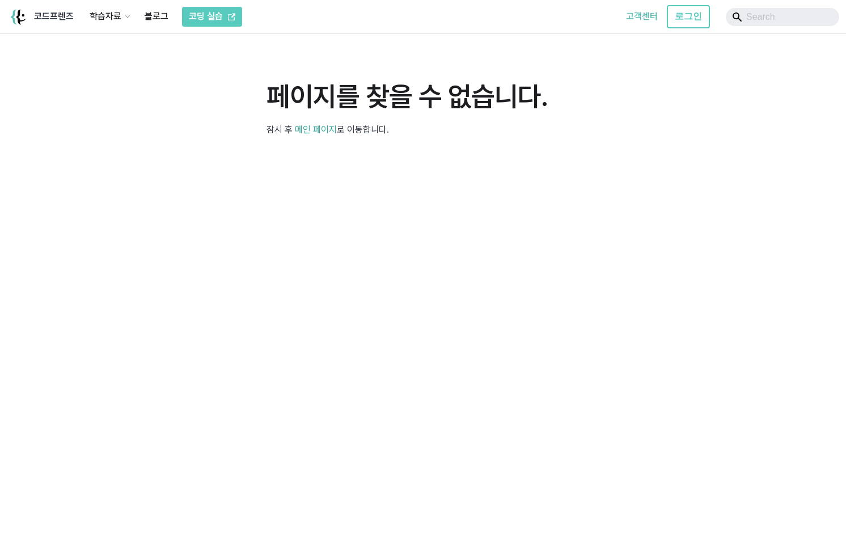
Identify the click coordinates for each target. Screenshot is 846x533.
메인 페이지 (316, 129)
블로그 (156, 16)
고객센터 (642, 16)
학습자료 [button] (105, 16)
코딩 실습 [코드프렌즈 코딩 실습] (212, 16)
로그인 (688, 16)
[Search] (782, 17)
